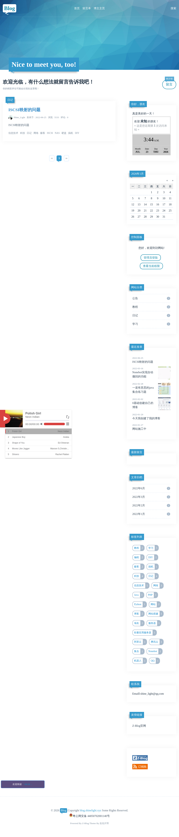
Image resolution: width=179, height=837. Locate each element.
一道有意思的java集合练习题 (151, 387)
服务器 (154, 623)
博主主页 (99, 8)
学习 (151, 324)
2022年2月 (151, 505)
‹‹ (52, 158)
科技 (139, 576)
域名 (139, 623)
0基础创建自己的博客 (151, 403)
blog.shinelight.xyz (90, 810)
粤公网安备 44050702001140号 (89, 815)
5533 (53, 117)
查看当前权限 (151, 266)
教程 (151, 306)
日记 (10, 99)
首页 (77, 8)
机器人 (140, 661)
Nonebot (155, 651)
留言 (169, 83)
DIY (153, 557)
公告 (151, 298)
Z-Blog (85, 823)
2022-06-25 (36, 117)
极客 (139, 567)
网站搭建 (155, 614)
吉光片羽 (104, 823)
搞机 (153, 567)
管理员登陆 (151, 257)
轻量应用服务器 (145, 632)
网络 (158, 585)
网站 (156, 604)
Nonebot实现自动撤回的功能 (151, 372)
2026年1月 (137, 173)
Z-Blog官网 (139, 725)
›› (66, 158)
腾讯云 (157, 642)
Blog (9, 8)
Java (139, 595)
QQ (155, 661)
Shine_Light (19, 117)
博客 (139, 614)
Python (140, 604)
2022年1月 (151, 514)
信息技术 (141, 585)
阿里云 (140, 642)
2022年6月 (151, 488)
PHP (152, 595)
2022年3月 (151, 497)
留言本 (87, 8)
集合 (139, 651)
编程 (139, 557)
